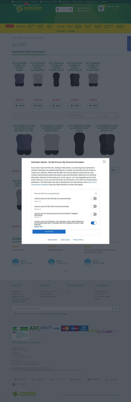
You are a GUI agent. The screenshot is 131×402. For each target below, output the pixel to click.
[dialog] (65, 201)
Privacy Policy (78, 240)
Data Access (65, 240)
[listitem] (65, 193)
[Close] (105, 162)
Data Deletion (52, 240)
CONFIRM (49, 232)
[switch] (94, 198)
